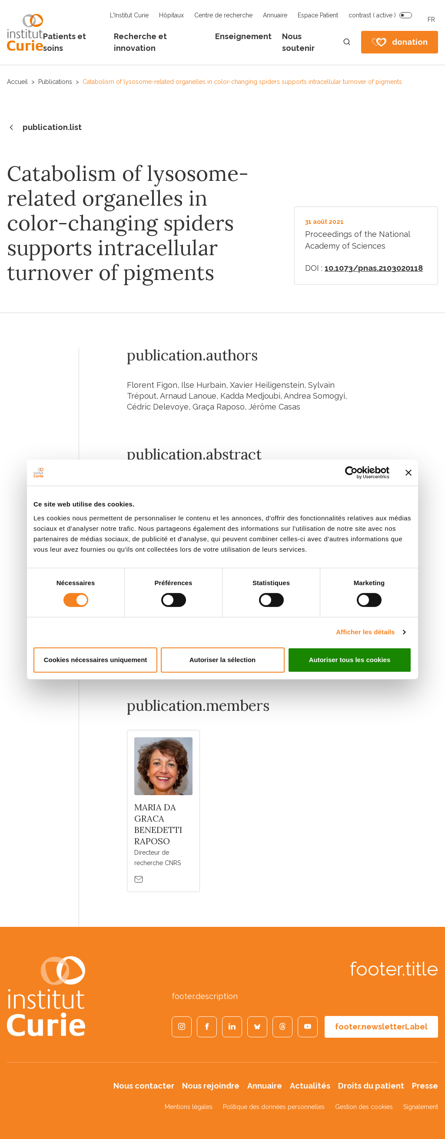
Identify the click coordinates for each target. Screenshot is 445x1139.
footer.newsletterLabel (381, 1026)
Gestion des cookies (364, 1106)
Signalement (420, 1106)
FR (431, 19)
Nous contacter (143, 1085)
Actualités (310, 1085)
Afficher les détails (365, 632)
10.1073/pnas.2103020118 (374, 268)
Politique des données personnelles (274, 1106)
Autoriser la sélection (222, 659)
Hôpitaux (171, 15)
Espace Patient (318, 15)
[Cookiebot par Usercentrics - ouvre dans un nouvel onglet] (351, 472)
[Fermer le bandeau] (408, 473)
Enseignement (243, 36)
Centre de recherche (223, 15)
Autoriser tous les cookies (350, 659)
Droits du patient (371, 1085)
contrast (372, 15)
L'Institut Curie (129, 15)
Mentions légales (189, 1106)
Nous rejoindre (210, 1085)
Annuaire (275, 15)
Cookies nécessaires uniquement (95, 659)
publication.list (44, 128)
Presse (425, 1085)
